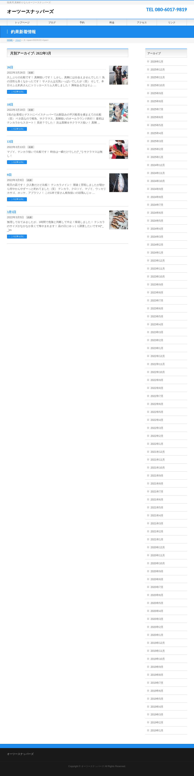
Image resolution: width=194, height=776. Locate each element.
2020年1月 (157, 634)
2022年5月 (157, 411)
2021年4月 (157, 515)
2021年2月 (157, 531)
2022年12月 (158, 356)
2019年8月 (157, 674)
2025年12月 (158, 69)
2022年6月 (157, 403)
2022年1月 (157, 443)
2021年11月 (158, 459)
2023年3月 (157, 332)
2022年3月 (157, 427)
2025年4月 (157, 133)
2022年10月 (158, 372)
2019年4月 (157, 706)
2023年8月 (157, 292)
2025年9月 (157, 93)
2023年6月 (157, 308)
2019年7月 (157, 682)
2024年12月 (158, 165)
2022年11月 (158, 364)
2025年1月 (157, 157)
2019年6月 (157, 690)
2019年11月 (158, 650)
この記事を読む (17, 92)
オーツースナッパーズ (30, 11)
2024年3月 (157, 236)
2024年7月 (157, 204)
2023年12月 (158, 260)
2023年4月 (157, 324)
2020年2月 (157, 626)
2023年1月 (157, 348)
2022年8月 (157, 388)
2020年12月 (158, 547)
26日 (10, 67)
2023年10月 (158, 276)
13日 (10, 141)
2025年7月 (157, 109)
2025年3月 (157, 141)
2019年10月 (158, 658)
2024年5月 (157, 220)
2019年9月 (157, 666)
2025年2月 (157, 149)
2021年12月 (158, 451)
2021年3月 (157, 523)
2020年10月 (158, 563)
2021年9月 (157, 475)
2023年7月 (157, 300)
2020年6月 (157, 595)
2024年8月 (157, 196)
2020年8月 (157, 579)
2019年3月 (157, 714)
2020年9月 (157, 571)
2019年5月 (157, 698)
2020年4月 (157, 610)
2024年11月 (158, 173)
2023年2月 (157, 340)
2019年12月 (158, 642)
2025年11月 (158, 77)
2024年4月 (157, 228)
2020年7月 (157, 587)
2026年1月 (157, 61)
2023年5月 (157, 316)
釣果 (31, 73)
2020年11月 (158, 555)
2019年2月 (157, 722)
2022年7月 (157, 395)
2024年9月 (157, 188)
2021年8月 (157, 483)
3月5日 (11, 212)
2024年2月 (157, 244)
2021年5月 (157, 507)
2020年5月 (157, 603)
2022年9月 (157, 380)
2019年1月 (157, 730)
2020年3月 (157, 618)
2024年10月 (158, 181)
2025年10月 (158, 85)
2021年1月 (157, 539)
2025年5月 (157, 125)
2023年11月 (158, 268)
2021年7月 (157, 491)
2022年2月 (157, 435)
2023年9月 (157, 284)
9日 (9, 174)
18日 (10, 104)
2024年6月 (157, 212)
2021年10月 (158, 467)
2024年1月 (157, 252)
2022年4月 (157, 419)
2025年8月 (157, 101)
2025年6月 (157, 117)
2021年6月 (157, 499)
